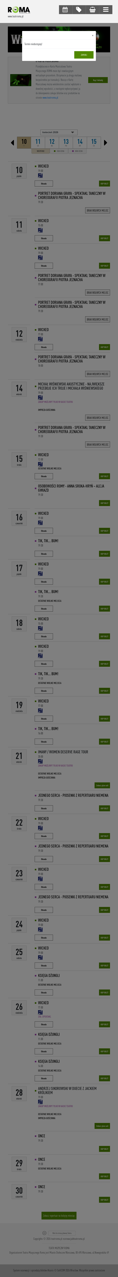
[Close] (93, 35)
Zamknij (84, 55)
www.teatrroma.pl (15, 16)
